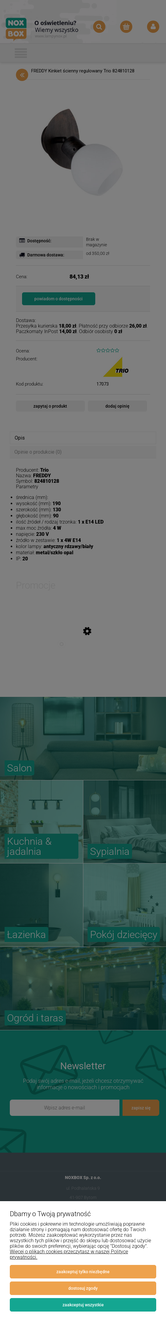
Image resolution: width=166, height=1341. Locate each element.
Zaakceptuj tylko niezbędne (83, 1271)
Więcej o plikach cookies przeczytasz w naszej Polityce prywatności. (69, 1254)
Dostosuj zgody (83, 1288)
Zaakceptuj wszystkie (83, 1304)
